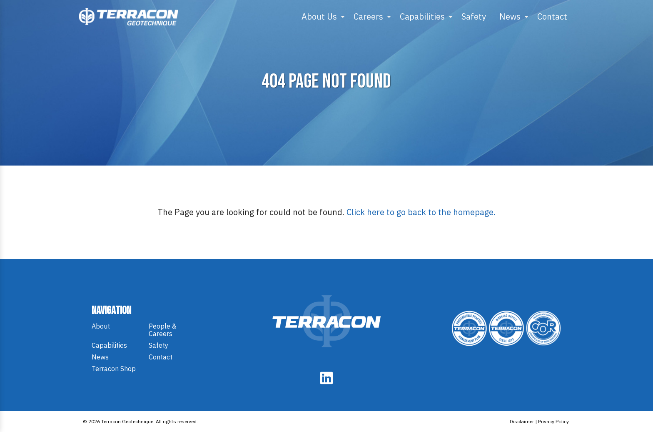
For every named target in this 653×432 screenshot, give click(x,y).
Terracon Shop (114, 368)
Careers (368, 16)
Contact (552, 16)
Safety (473, 16)
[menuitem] (321, 17)
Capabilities (422, 16)
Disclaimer (522, 421)
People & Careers (163, 329)
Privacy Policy (553, 421)
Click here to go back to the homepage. (421, 212)
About (101, 326)
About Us (319, 16)
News (510, 16)
